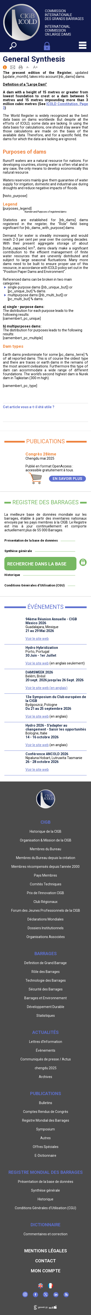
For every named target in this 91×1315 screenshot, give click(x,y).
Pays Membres (45, 875)
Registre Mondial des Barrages (45, 1120)
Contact (45, 1260)
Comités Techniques (45, 884)
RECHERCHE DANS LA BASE (36, 564)
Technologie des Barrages (45, 980)
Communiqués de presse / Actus (45, 1059)
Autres (45, 1138)
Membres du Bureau (45, 849)
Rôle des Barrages (46, 972)
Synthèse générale (18, 551)
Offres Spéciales (45, 1147)
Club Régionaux (45, 902)
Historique (12, 575)
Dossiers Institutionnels (46, 928)
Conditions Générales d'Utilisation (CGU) (34, 585)
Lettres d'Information (45, 1042)
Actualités (45, 1032)
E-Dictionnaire (45, 1155)
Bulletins (45, 1103)
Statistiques (45, 1016)
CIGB (45, 822)
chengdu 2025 (46, 1068)
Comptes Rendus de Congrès (45, 1112)
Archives (45, 1077)
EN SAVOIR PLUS (67, 478)
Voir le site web (37, 639)
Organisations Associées (45, 937)
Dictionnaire (45, 1224)
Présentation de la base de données (31, 540)
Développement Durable (45, 1007)
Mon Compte (45, 1270)
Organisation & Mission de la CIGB (45, 840)
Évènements (45, 1050)
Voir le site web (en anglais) (46, 688)
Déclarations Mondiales (45, 919)
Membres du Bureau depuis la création (45, 858)
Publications (45, 1093)
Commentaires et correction (45, 1234)
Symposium (45, 1129)
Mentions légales (45, 1250)
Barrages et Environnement (45, 998)
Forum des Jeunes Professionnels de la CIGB (45, 910)
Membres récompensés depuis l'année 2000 (45, 867)
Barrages (45, 953)
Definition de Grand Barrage (45, 963)
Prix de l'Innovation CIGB (45, 893)
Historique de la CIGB (45, 831)
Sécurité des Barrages (46, 989)
